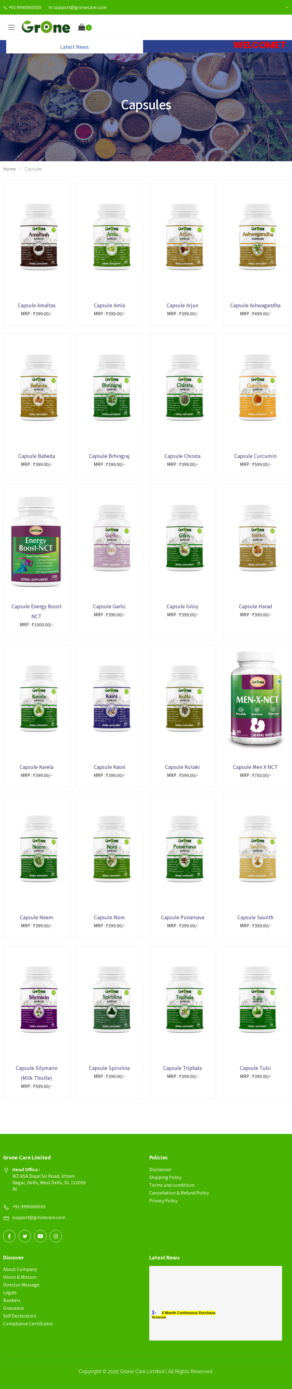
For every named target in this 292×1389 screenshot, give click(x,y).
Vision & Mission (20, 1277)
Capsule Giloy (182, 606)
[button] (85, 27)
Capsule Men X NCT (255, 766)
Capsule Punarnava (182, 917)
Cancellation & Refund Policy (179, 1193)
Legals (10, 1292)
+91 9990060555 (22, 7)
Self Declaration (19, 1316)
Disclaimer (160, 1169)
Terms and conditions (172, 1185)
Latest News (74, 46)
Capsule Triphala (182, 1067)
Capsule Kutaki (182, 766)
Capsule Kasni (109, 766)
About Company (20, 1269)
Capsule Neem (36, 917)
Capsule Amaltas (37, 305)
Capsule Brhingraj (109, 455)
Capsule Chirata (182, 455)
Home (9, 169)
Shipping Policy (165, 1177)
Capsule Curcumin (255, 455)
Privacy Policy (163, 1200)
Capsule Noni (109, 917)
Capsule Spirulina (109, 1067)
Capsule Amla (109, 305)
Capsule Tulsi (255, 1067)
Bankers (11, 1300)
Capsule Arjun (182, 305)
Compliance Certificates (28, 1323)
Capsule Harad (255, 606)
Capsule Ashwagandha (255, 305)
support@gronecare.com (77, 7)
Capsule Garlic (109, 606)
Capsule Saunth (255, 917)
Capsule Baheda (36, 455)
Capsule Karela (36, 766)
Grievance (13, 1308)
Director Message (21, 1285)
